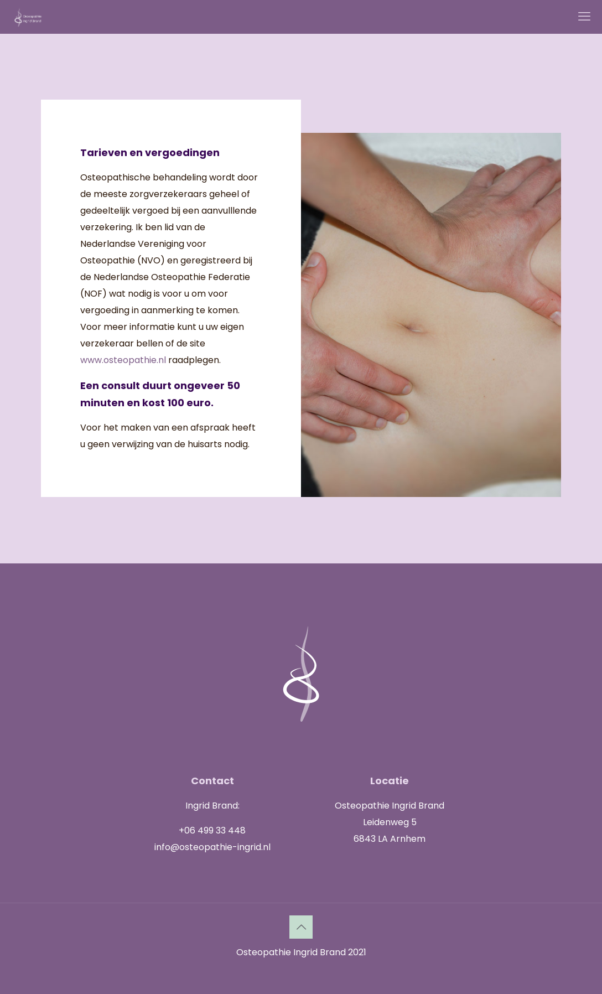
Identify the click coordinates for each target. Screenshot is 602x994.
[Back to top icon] (301, 927)
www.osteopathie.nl (123, 360)
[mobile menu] (584, 16)
